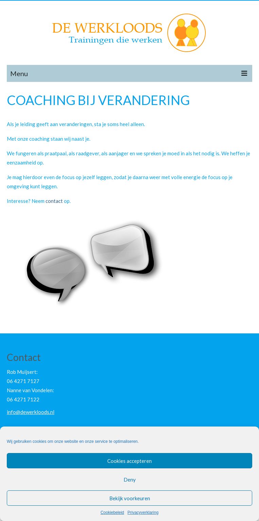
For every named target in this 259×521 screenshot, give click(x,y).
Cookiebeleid (112, 512)
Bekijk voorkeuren (129, 498)
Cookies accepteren (129, 461)
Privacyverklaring (143, 512)
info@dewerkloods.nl (30, 412)
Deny (130, 479)
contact (54, 201)
